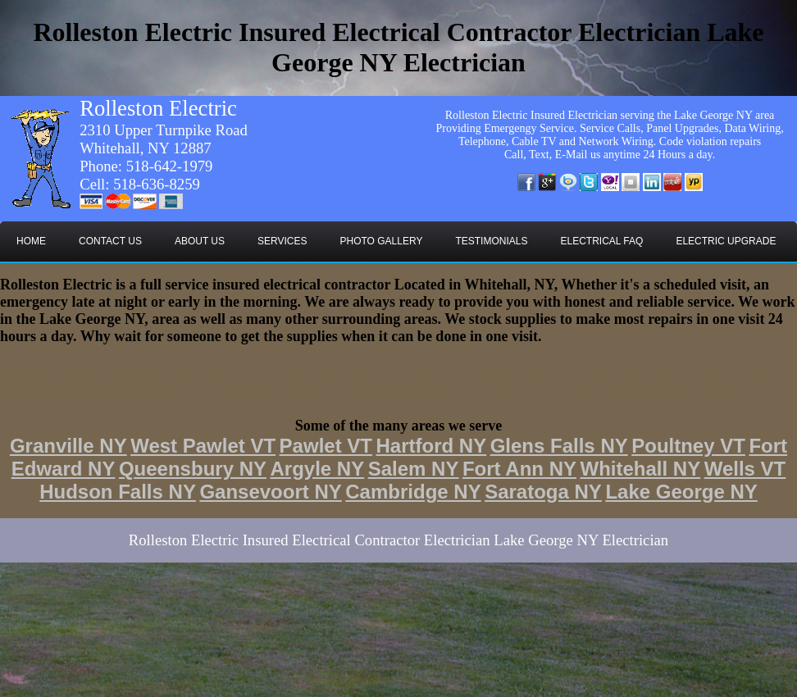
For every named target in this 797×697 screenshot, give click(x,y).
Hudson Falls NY (117, 492)
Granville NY (68, 446)
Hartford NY (431, 446)
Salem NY (413, 469)
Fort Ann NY (519, 469)
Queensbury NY (192, 469)
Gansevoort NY (270, 492)
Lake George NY (681, 492)
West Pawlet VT (203, 446)
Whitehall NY (641, 469)
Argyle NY (317, 469)
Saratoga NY (543, 492)
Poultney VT (688, 446)
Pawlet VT (326, 446)
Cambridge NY (412, 492)
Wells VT (745, 469)
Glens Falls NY (559, 446)
